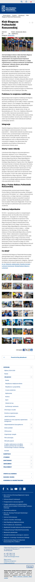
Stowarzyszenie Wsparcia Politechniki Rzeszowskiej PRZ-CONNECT (14, 541)
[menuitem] (31, 367)
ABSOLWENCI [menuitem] (7, 463)
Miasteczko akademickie (10, 532)
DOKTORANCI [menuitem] (7, 460)
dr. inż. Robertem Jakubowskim (11, 264)
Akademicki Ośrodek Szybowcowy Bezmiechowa (17, 527)
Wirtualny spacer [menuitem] (9, 441)
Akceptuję (30, 566)
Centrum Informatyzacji (10, 517)
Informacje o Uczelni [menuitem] (18, 409)
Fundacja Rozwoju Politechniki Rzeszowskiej (16, 530)
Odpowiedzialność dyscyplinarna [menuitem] (13, 424)
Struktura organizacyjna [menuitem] (18, 413)
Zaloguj (27, 2)
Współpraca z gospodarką (12, 387)
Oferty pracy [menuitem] (7, 431)
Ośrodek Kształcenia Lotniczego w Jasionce (16, 535)
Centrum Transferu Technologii (12, 520)
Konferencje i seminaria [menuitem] (11, 406)
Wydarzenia (11, 35)
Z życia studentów (10, 390)
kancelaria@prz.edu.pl (13, 556)
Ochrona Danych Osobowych (12, 499)
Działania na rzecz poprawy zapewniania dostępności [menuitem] (15, 420)
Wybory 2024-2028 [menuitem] (9, 370)
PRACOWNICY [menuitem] (7, 467)
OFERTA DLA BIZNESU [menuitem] (18, 473)
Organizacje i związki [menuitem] (10, 434)
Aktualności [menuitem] (7, 377)
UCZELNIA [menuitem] (6, 367)
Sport (6, 400)
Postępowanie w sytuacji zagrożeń (13, 502)
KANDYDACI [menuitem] (7, 454)
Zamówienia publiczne (10, 510)
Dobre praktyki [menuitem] (8, 428)
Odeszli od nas (9, 403)
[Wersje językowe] (31, 1)
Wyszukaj (22, 1)
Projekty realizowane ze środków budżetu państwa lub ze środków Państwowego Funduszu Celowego (18, 506)
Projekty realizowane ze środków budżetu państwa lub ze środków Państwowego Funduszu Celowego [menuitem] (14, 445)
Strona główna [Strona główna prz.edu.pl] (6, 15)
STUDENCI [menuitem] (6, 457)
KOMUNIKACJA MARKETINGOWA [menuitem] (18, 480)
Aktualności (21, 15)
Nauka (7, 380)
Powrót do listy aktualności (19, 357)
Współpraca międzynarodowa (13, 383)
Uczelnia (14, 15)
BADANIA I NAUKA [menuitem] (18, 477)
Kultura (7, 396)
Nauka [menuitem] (6, 374)
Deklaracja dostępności (10, 561)
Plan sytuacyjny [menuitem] (8, 437)
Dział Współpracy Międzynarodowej (14, 522)
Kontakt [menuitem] (6, 450)
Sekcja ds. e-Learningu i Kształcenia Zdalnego (16, 537)
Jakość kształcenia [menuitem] (9, 416)
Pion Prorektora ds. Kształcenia (13, 525)
